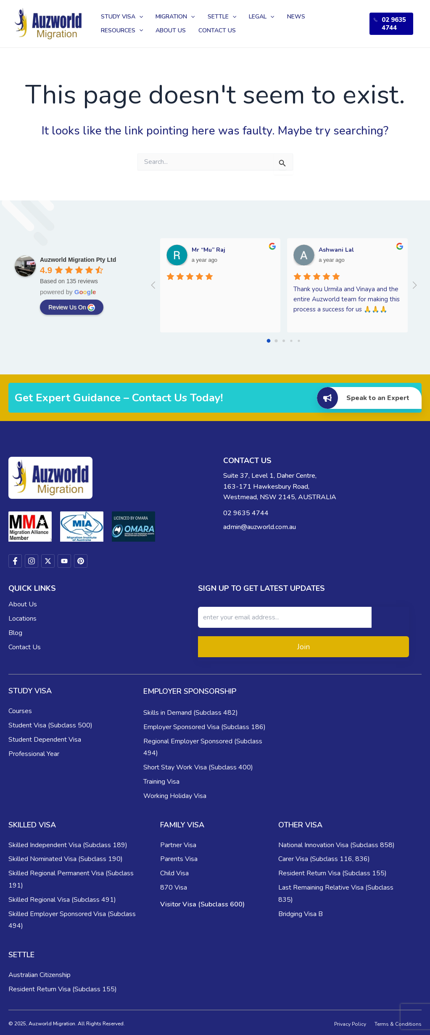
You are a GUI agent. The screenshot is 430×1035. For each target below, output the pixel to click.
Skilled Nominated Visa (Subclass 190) (65, 859)
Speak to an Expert (363, 398)
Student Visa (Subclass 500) (50, 725)
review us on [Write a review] (71, 307)
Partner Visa (178, 845)
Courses (20, 711)
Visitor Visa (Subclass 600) (202, 904)
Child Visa (174, 873)
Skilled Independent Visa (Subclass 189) (67, 845)
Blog (15, 632)
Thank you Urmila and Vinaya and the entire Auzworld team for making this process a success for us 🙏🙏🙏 (347, 299)
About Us (22, 604)
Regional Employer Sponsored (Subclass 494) (202, 747)
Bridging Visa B (300, 914)
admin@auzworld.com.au (259, 527)
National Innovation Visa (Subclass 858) (336, 845)
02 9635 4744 (391, 24)
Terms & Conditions (398, 1024)
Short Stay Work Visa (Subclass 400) (198, 767)
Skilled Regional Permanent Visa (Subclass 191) (71, 879)
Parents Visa (179, 859)
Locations (22, 618)
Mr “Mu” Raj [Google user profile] (208, 250)
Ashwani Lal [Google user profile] (336, 250)
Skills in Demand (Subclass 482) (190, 712)
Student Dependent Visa (44, 739)
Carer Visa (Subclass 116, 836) (324, 859)
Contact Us (24, 647)
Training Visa (161, 781)
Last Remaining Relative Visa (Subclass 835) (335, 893)
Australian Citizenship (39, 975)
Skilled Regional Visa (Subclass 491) (62, 899)
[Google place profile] (78, 259)
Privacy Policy (350, 1024)
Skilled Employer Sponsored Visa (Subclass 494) (72, 920)
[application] (137, 14)
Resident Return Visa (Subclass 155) (332, 873)
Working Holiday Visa (174, 796)
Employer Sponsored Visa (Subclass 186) (204, 727)
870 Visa (173, 887)
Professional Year (33, 753)
